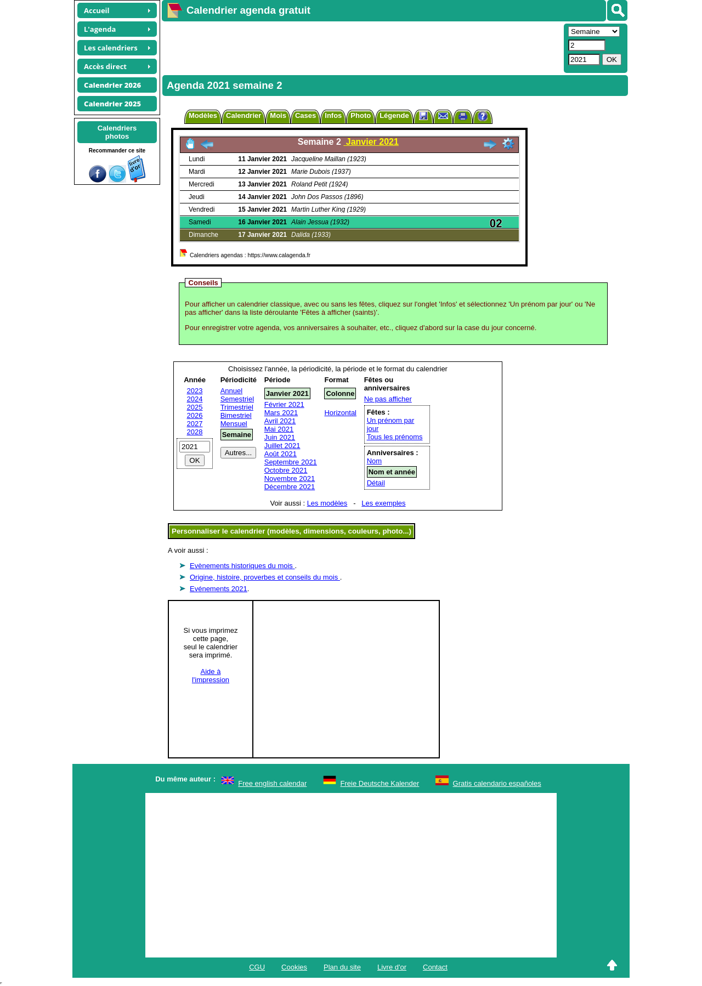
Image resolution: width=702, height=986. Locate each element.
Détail (376, 483)
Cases (305, 115)
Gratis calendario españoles (497, 783)
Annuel (231, 391)
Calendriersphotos (117, 132)
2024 (195, 399)
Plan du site (342, 967)
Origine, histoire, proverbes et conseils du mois (265, 577)
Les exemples (383, 503)
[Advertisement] (361, 47)
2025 (195, 407)
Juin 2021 (279, 437)
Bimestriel (236, 415)
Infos (333, 115)
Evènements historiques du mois (242, 566)
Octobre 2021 (286, 470)
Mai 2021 (278, 429)
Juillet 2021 (282, 445)
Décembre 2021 (289, 487)
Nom (374, 461)
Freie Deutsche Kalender (380, 783)
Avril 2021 (280, 421)
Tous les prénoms (395, 437)
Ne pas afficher (388, 399)
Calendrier (243, 115)
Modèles (203, 115)
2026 (195, 415)
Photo (360, 115)
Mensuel (233, 424)
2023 (195, 391)
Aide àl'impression (210, 675)
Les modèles (327, 503)
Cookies (294, 967)
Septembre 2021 (290, 462)
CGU (257, 967)
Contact (435, 967)
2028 (195, 432)
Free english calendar (272, 783)
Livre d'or (391, 967)
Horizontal (340, 413)
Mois (278, 115)
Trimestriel (236, 407)
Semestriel (237, 399)
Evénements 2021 (218, 589)
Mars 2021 (281, 413)
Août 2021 (280, 454)
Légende (394, 115)
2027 (195, 424)
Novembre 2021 (289, 478)
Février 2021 (284, 404)
